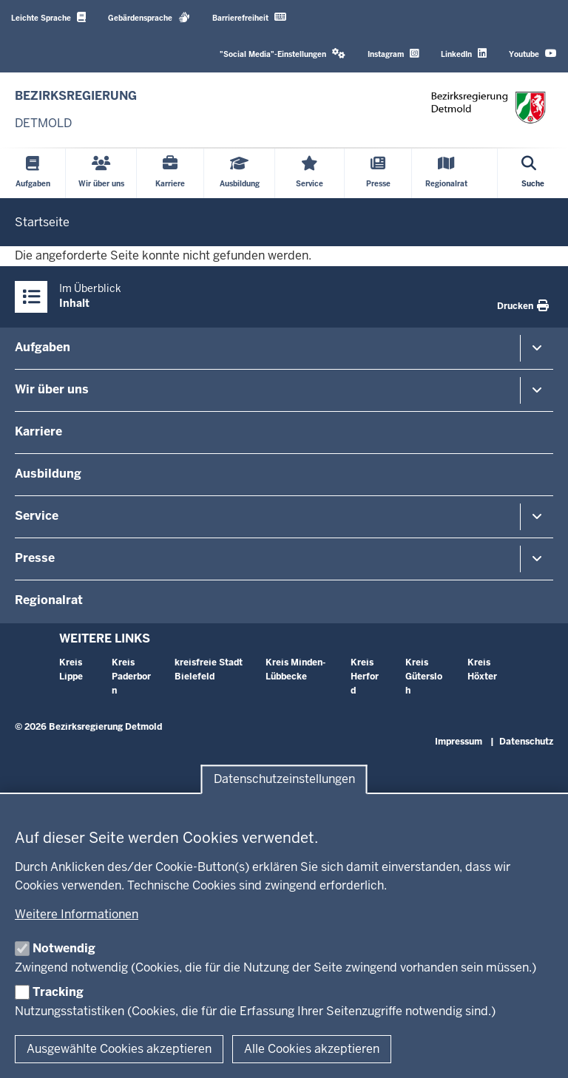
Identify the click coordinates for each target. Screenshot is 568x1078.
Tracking (58, 992)
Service (36, 515)
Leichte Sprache (48, 17)
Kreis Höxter (482, 669)
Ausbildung (48, 473)
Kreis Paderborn (131, 676)
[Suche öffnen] (533, 173)
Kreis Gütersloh (423, 676)
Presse (35, 558)
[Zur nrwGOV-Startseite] (76, 109)
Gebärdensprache (149, 17)
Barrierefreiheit (249, 17)
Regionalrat (49, 600)
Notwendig (64, 948)
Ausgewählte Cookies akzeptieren (119, 1049)
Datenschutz (526, 742)
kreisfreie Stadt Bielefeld (209, 669)
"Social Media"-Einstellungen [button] (282, 53)
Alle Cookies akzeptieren (311, 1049)
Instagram (393, 53)
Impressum (458, 742)
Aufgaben (42, 347)
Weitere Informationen (76, 914)
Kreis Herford (365, 676)
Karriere (38, 431)
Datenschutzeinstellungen (284, 779)
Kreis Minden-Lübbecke (295, 669)
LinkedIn (464, 53)
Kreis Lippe (71, 669)
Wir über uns (52, 389)
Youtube (533, 53)
